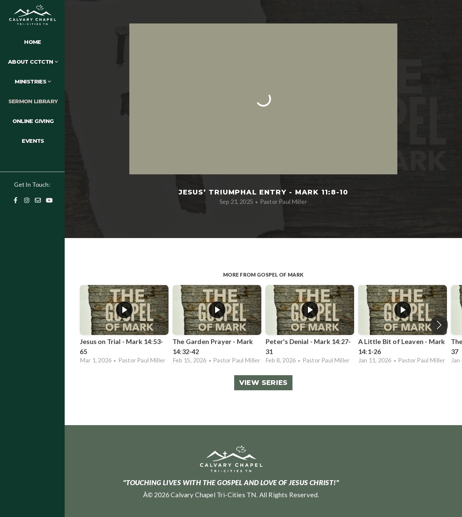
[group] (124, 325)
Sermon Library (33, 101)
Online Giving (33, 121)
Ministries (33, 81)
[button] (439, 325)
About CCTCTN (33, 62)
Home (32, 42)
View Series (263, 383)
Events (33, 141)
